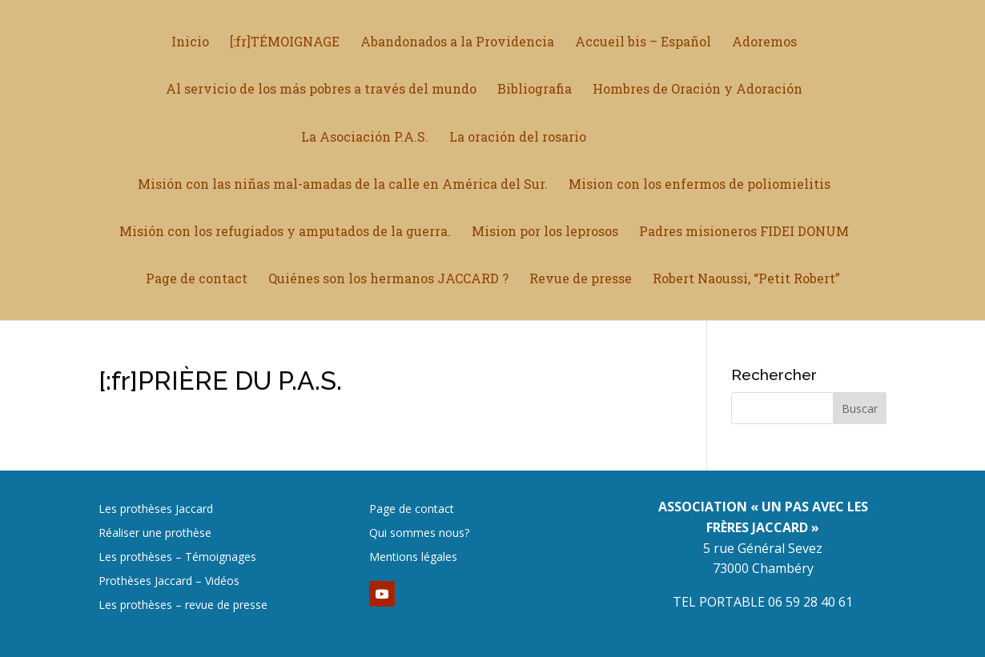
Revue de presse (580, 279)
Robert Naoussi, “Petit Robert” (746, 279)
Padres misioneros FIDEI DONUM (744, 231)
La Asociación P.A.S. (370, 137)
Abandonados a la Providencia (457, 43)
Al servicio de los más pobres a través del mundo (321, 90)
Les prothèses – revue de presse (182, 605)
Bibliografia (534, 90)
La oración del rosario (523, 137)
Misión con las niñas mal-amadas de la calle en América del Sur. (343, 184)
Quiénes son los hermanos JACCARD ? (388, 279)
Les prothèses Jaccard (155, 509)
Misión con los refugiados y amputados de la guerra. (285, 231)
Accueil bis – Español (643, 43)
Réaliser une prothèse (154, 533)
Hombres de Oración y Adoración (697, 90)
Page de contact (196, 279)
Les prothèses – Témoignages (177, 557)
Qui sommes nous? (419, 533)
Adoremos (764, 43)
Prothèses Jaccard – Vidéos (168, 581)
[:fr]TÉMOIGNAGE (285, 43)
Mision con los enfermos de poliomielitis (699, 184)
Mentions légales (413, 557)
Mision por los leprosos (545, 231)
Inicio (190, 43)
